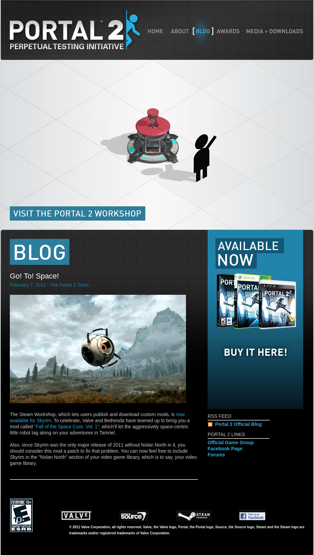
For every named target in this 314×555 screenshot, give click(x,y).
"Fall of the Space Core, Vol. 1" (66, 426)
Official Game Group (231, 442)
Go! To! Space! (34, 276)
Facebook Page (225, 448)
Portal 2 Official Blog (238, 424)
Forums (216, 454)
